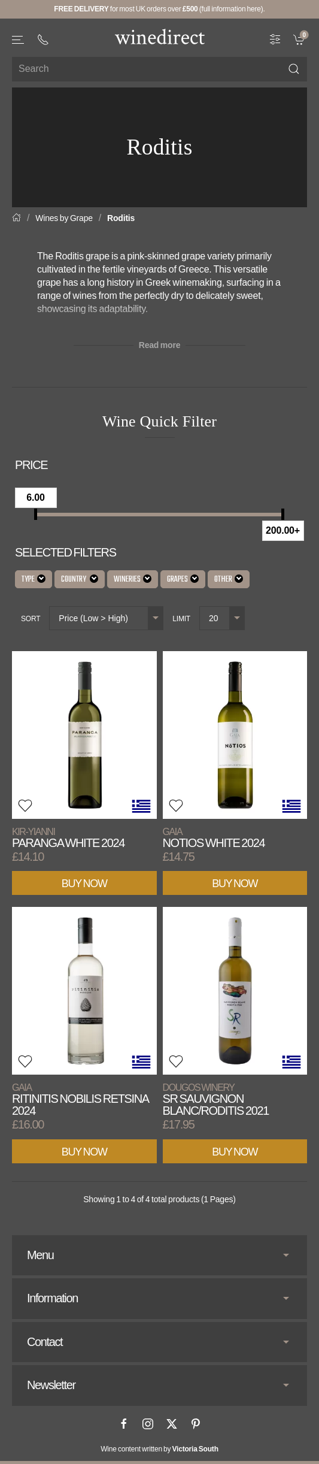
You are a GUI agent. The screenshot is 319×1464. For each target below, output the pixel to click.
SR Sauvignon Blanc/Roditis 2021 (216, 1099)
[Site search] (159, 69)
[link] (300, 38)
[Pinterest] (196, 1424)
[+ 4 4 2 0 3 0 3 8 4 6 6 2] (43, 40)
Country (79, 579)
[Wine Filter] (275, 38)
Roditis (121, 218)
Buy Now (84, 884)
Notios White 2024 (214, 838)
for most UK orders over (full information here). (159, 9)
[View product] (84, 735)
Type (33, 579)
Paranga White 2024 (68, 838)
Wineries (132, 579)
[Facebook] (124, 1424)
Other (228, 579)
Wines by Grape (64, 218)
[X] (172, 1424)
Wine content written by (159, 1449)
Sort (30, 619)
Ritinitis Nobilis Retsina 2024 (80, 1099)
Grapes (183, 579)
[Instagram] (148, 1424)
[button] (18, 40)
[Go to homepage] (160, 36)
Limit (181, 619)
